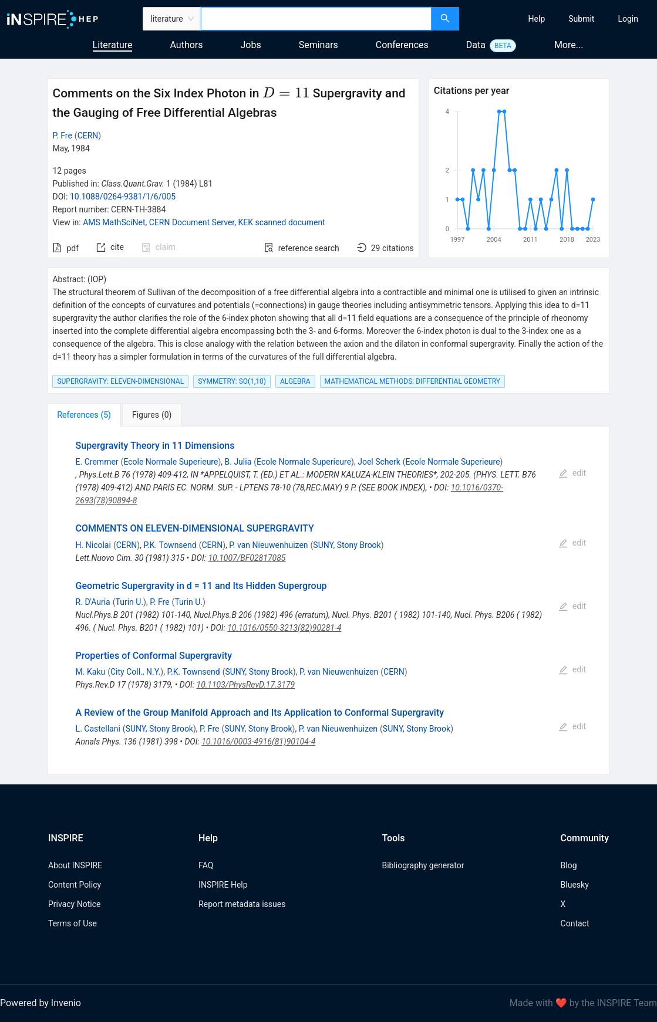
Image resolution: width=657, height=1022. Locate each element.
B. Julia (238, 461)
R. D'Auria (93, 602)
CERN (88, 135)
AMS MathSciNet (114, 222)
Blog (569, 865)
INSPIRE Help (222, 884)
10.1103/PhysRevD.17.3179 (246, 684)
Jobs (251, 44)
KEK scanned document (281, 222)
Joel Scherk (379, 461)
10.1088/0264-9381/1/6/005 (123, 196)
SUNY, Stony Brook (346, 545)
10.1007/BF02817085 (246, 558)
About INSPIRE (75, 865)
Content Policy (74, 884)
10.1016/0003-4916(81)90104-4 (258, 741)
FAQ (205, 865)
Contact (575, 923)
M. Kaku (91, 671)
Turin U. (130, 602)
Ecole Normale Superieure (170, 461)
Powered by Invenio (40, 1003)
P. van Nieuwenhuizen (268, 545)
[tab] (83, 414)
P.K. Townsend (169, 545)
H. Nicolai (93, 545)
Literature (113, 44)
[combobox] (316, 19)
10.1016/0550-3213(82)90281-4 (284, 627)
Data (476, 44)
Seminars (318, 44)
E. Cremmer (97, 461)
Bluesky (575, 884)
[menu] (559, 19)
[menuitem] (536, 19)
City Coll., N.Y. (135, 671)
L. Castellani (98, 728)
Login (628, 18)
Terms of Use (72, 923)
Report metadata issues (241, 904)
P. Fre (62, 135)
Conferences (402, 44)
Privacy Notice (74, 904)
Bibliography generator (423, 865)
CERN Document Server (191, 222)
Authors (186, 44)
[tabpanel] (328, 601)
